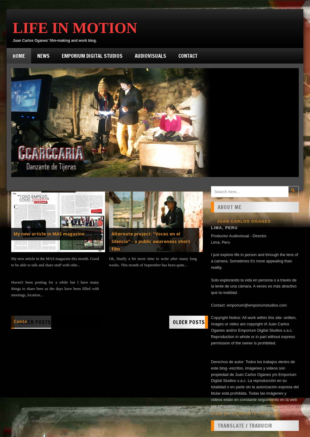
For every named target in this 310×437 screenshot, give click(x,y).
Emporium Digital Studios (92, 56)
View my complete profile (244, 413)
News (43, 56)
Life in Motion (75, 27)
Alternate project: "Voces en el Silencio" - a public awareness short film (150, 241)
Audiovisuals (150, 56)
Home (19, 56)
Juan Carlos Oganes (244, 221)
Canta (20, 321)
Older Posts (189, 322)
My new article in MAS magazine (49, 234)
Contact (187, 56)
